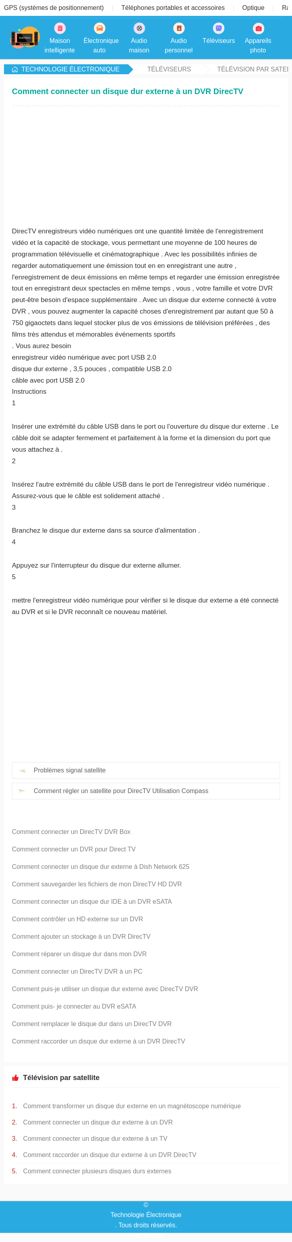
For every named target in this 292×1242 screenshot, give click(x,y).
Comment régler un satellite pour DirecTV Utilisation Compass (121, 791)
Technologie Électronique (70, 69)
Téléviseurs (169, 69)
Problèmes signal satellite (70, 770)
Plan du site (146, 1235)
